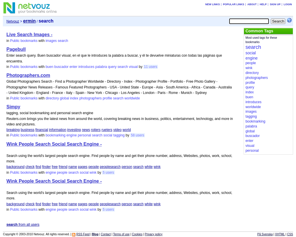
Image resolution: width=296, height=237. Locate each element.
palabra (101, 67)
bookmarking (56, 135)
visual (133, 67)
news (86, 130)
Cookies (137, 234)
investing (74, 130)
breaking (13, 130)
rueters (106, 130)
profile (107, 98)
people (93, 167)
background (15, 167)
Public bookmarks (24, 41)
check (29, 167)
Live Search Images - (29, 34)
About (252, 4)
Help (263, 4)
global (64, 98)
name (72, 167)
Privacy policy (153, 234)
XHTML (280, 234)
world (127, 130)
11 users (150, 67)
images (51, 41)
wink (156, 167)
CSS (290, 234)
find (38, 167)
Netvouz (12, 21)
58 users (137, 135)
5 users (108, 173)
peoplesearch (110, 167)
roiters (96, 130)
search (63, 41)
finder (46, 167)
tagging (119, 135)
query (112, 67)
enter (73, 67)
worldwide (132, 98)
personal (84, 135)
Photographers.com (28, 75)
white (149, 167)
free (55, 167)
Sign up (275, 4)
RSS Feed (83, 234)
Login (288, 4)
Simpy (13, 106)
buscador (61, 67)
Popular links (233, 4)
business (27, 130)
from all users (22, 225)
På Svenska (265, 234)
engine (71, 135)
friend (63, 167)
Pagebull (16, 49)
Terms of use (121, 234)
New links (212, 4)
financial (41, 130)
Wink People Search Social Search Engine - (54, 144)
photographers (90, 98)
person (127, 167)
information (57, 130)
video (117, 130)
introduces (86, 67)
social (107, 135)
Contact (106, 234)
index (74, 98)
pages (83, 167)
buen (49, 67)
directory (52, 98)
